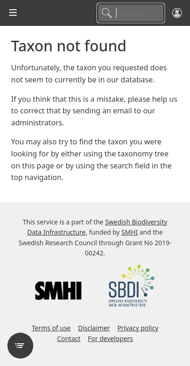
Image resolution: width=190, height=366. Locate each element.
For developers (110, 338)
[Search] (131, 13)
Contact (68, 338)
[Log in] (177, 13)
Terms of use (51, 327)
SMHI (130, 232)
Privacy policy (138, 327)
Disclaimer (94, 327)
